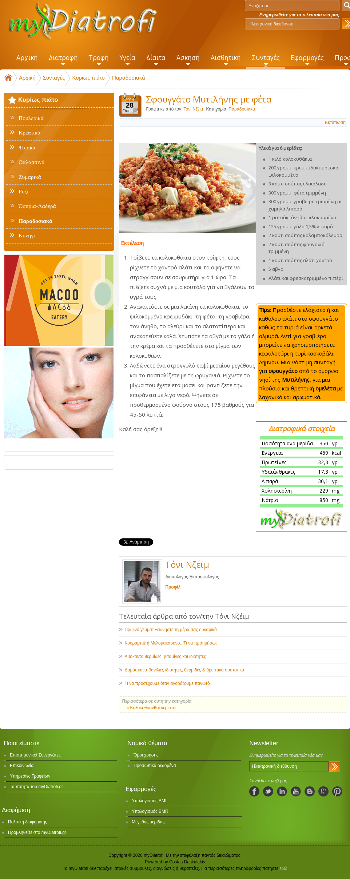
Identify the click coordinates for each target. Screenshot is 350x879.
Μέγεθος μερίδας (148, 821)
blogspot (310, 791)
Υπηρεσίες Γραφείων (30, 776)
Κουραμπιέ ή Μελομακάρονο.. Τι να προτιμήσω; (170, 643)
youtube (296, 791)
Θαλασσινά (31, 162)
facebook (254, 791)
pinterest (337, 791)
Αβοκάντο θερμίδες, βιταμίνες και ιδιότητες (165, 656)
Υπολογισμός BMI (149, 800)
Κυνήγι (27, 235)
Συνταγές (54, 78)
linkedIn (282, 791)
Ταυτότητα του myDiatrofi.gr (36, 786)
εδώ (283, 868)
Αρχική (27, 78)
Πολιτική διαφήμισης (27, 821)
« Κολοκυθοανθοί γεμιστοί (151, 707)
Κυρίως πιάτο (88, 78)
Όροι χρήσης (146, 755)
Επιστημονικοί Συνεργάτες (35, 755)
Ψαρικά (27, 147)
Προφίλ (172, 587)
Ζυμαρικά (30, 177)
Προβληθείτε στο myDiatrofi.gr (37, 832)
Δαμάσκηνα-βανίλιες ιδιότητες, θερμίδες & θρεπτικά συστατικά (184, 670)
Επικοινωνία (21, 765)
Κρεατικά (29, 132)
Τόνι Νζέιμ (193, 109)
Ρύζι (23, 191)
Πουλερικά (31, 118)
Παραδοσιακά (128, 78)
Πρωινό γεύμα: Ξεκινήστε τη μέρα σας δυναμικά (170, 629)
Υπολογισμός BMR (150, 811)
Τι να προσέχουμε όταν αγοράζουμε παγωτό (167, 683)
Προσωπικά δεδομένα (155, 765)
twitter (268, 791)
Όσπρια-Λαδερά (37, 206)
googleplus (323, 791)
